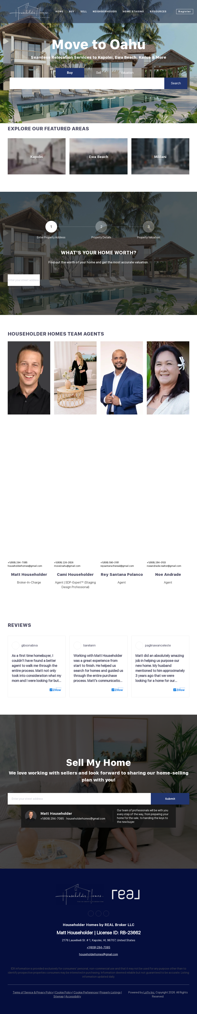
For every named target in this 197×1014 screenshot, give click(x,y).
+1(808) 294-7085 (17, 562)
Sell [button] (83, 11)
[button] (175, 83)
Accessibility (73, 996)
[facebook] (91, 913)
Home (59, 11)
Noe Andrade (168, 574)
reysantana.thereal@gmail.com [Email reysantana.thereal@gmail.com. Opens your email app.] (117, 566)
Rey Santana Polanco (122, 574)
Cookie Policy (63, 992)
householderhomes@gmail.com (85, 818)
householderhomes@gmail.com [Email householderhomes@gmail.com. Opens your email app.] (25, 566)
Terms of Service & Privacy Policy (33, 992)
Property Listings (110, 992)
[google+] (106, 913)
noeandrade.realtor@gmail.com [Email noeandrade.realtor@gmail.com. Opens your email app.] (164, 566)
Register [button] (184, 11)
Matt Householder (29, 574)
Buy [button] (71, 11)
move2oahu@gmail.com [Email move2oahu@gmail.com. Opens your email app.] (67, 566)
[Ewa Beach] (98, 156)
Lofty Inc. (149, 992)
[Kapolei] (37, 156)
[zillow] (98, 913)
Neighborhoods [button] (105, 11)
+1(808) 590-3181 (109, 562)
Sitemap (58, 996)
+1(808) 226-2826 (63, 562)
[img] (29, 377)
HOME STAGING (133, 11)
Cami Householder (75, 574)
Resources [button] (158, 11)
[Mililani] (160, 156)
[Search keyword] (87, 83)
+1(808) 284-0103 (156, 562)
